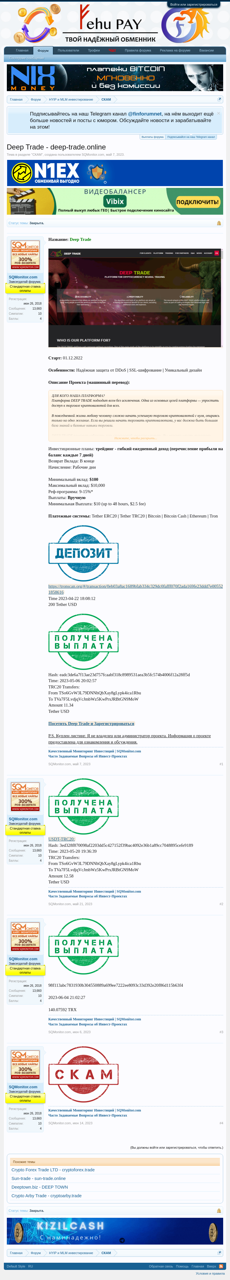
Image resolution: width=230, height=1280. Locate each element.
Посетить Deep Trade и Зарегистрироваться (91, 723)
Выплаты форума (152, 136)
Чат (112, 50)
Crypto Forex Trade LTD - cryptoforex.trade (53, 1169)
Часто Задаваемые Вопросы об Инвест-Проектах (87, 756)
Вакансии (206, 50)
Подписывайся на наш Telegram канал (191, 136)
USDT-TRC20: (61, 839)
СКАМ (37, 154)
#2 (221, 904)
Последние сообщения (26, 58)
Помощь (182, 1266)
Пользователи (68, 50)
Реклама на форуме (175, 50)
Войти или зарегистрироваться (193, 4)
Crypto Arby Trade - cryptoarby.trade (47, 1195)
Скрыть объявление (218, 113)
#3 (221, 1032)
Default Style (16, 1266)
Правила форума (138, 50)
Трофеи (94, 50)
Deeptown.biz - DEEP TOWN (40, 1187)
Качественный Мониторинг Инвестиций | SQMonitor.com (94, 751)
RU (30, 1266)
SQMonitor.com (93, 154)
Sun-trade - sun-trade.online (39, 1178)
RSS (221, 1266)
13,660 (37, 308)
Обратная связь (161, 1266)
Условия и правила (210, 1273)
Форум (43, 50)
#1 (221, 764)
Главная (22, 50)
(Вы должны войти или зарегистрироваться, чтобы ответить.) (176, 1147)
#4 (221, 1123)
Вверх (211, 1266)
